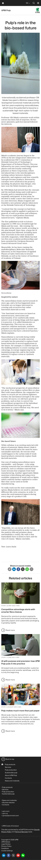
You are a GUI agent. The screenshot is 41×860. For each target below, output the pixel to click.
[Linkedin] (14, 569)
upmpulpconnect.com (10, 815)
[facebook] (8, 855)
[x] (13, 855)
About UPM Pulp (11, 775)
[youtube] (18, 855)
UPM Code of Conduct (10, 826)
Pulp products (10, 764)
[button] (23, 855)
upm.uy (5, 813)
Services (8, 767)
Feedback (5, 848)
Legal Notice (5, 844)
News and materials (12, 781)
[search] (34, 3)
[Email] (31, 569)
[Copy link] (9, 569)
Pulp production (11, 770)
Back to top (10, 759)
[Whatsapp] (27, 569)
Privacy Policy (6, 846)
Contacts (8, 778)
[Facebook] (18, 569)
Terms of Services (21, 832)
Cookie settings (7, 850)
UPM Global (5, 842)
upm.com (5, 811)
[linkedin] (4, 855)
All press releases (8, 802)
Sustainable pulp (11, 772)
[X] (23, 569)
